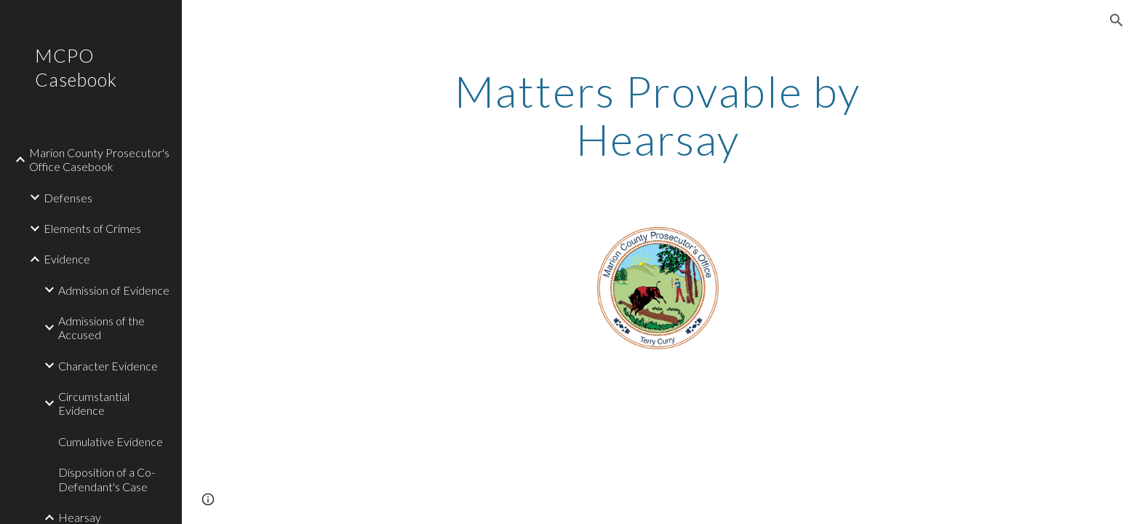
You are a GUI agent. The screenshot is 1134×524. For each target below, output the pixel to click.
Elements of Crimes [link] (92, 228)
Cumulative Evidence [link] (110, 441)
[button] (1116, 20)
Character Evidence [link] (108, 366)
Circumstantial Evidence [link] (93, 403)
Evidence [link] (67, 259)
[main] (658, 115)
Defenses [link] (68, 198)
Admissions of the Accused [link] (101, 327)
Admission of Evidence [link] (113, 290)
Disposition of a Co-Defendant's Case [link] (106, 479)
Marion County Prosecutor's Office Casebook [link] (99, 159)
